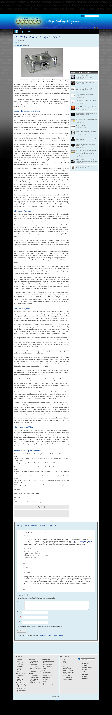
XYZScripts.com (60, 700)
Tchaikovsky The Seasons (82, 125)
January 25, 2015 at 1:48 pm (41, 532)
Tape (18, 677)
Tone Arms (20, 679)
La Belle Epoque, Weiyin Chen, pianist (85, 82)
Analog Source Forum (68, 672)
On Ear (45, 681)
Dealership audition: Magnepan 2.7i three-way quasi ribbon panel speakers (87, 114)
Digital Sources (26, 31)
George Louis (28, 532)
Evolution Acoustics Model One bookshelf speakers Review (85, 145)
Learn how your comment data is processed (51, 635)
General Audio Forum (68, 677)
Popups (49, 700)
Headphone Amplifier (49, 685)
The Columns (69, 28)
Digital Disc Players (22, 685)
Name (19, 612)
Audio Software (47, 666)
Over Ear (45, 679)
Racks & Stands (47, 664)
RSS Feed (85, 678)
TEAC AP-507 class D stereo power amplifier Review (86, 120)
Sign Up (65, 663)
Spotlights (85, 665)
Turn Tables (20, 681)
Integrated (20, 663)
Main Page (65, 667)
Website (19, 621)
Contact (84, 676)
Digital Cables (34, 681)
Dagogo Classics (87, 667)
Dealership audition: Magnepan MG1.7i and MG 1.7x (86, 95)
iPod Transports (47, 675)
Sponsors (85, 674)
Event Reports (45, 28)
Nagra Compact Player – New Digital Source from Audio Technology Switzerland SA (86, 88)
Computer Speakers (35, 668)
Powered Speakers (35, 671)
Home (15, 28)
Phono (19, 668)
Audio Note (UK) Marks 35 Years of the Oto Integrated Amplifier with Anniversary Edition (86, 101)
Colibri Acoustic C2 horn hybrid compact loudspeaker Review (85, 167)
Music (61, 28)
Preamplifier (20, 666)
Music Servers (21, 688)
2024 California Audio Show (83, 28)
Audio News (35, 28)
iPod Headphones (48, 674)
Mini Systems (33, 670)
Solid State (20, 670)
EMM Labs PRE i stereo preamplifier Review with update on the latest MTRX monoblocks (86, 160)
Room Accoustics (48, 663)
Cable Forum (66, 675)
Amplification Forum (68, 670)
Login (64, 661)
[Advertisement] (56, 7)
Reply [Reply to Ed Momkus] (24, 589)
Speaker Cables (34, 677)
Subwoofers (33, 664)
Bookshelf (33, 663)
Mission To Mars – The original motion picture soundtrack (86, 107)
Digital (18, 661)
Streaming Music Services (21, 691)
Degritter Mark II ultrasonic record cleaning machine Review (86, 138)
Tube (18, 671)
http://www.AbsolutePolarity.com (83, 541)
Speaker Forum (67, 668)
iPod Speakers (47, 672)
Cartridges (20, 675)
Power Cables (34, 679)
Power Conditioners (48, 661)
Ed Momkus (19, 45)
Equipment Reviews (25, 28)
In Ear (45, 683)
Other (44, 668)
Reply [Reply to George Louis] (24, 563)
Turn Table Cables (35, 682)
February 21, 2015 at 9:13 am (28, 568)
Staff (83, 672)
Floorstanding (34, 661)
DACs (18, 686)
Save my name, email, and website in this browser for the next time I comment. (40, 626)
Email (19, 617)
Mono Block (20, 664)
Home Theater (34, 666)
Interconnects (34, 675)
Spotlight (55, 28)
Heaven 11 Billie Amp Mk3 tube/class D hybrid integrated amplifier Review (85, 76)
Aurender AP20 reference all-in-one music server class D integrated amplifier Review (86, 132)
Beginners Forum (67, 679)
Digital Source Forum (68, 674)
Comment (20, 602)
